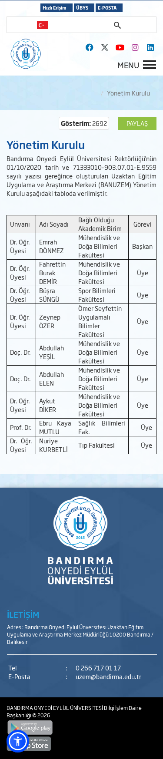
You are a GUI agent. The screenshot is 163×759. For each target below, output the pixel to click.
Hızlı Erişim (55, 7)
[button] (18, 741)
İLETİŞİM (23, 614)
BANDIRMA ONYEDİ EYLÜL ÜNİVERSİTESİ (55, 708)
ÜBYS (82, 7)
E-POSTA (107, 7)
